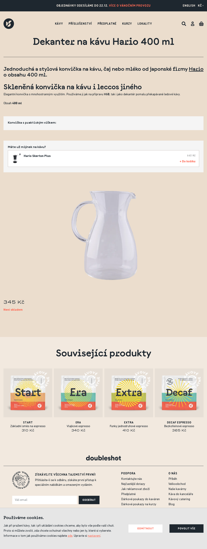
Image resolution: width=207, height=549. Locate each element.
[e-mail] (44, 500)
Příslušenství (80, 24)
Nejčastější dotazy (133, 484)
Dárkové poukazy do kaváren (140, 499)
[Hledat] (184, 23)
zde (70, 536)
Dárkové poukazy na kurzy (138, 504)
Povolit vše (186, 528)
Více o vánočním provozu (130, 6)
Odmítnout (145, 528)
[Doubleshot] (8, 23)
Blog (171, 504)
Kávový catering (179, 499)
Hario (196, 68)
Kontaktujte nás (131, 479)
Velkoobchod (177, 484)
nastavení (94, 536)
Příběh (172, 479)
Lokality (145, 24)
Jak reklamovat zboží (135, 489)
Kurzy (127, 24)
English (189, 6)
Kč (201, 6)
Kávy (59, 24)
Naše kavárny (177, 489)
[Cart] (201, 24)
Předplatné (107, 24)
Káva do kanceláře (180, 494)
